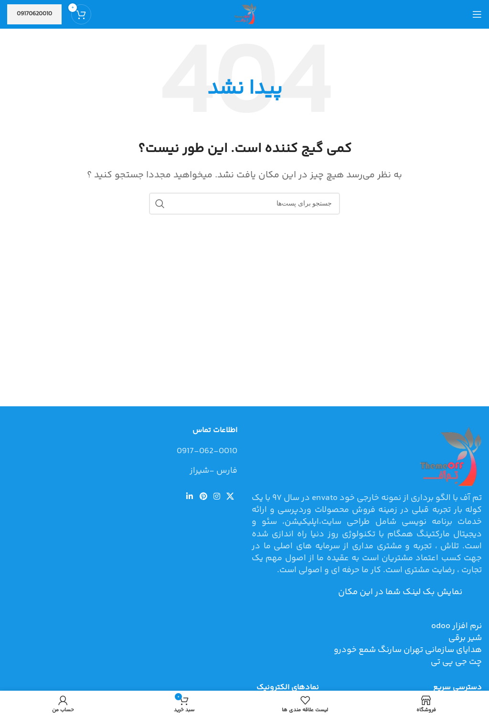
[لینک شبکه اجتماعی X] (230, 497)
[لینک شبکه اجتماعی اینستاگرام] (216, 497)
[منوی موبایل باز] (477, 14)
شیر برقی (465, 638)
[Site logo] (244, 14)
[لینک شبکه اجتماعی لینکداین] (189, 497)
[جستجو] (244, 204)
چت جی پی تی (456, 662)
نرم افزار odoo (456, 626)
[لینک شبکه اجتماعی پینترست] (203, 497)
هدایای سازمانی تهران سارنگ (429, 650)
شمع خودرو (355, 650)
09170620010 (34, 14)
